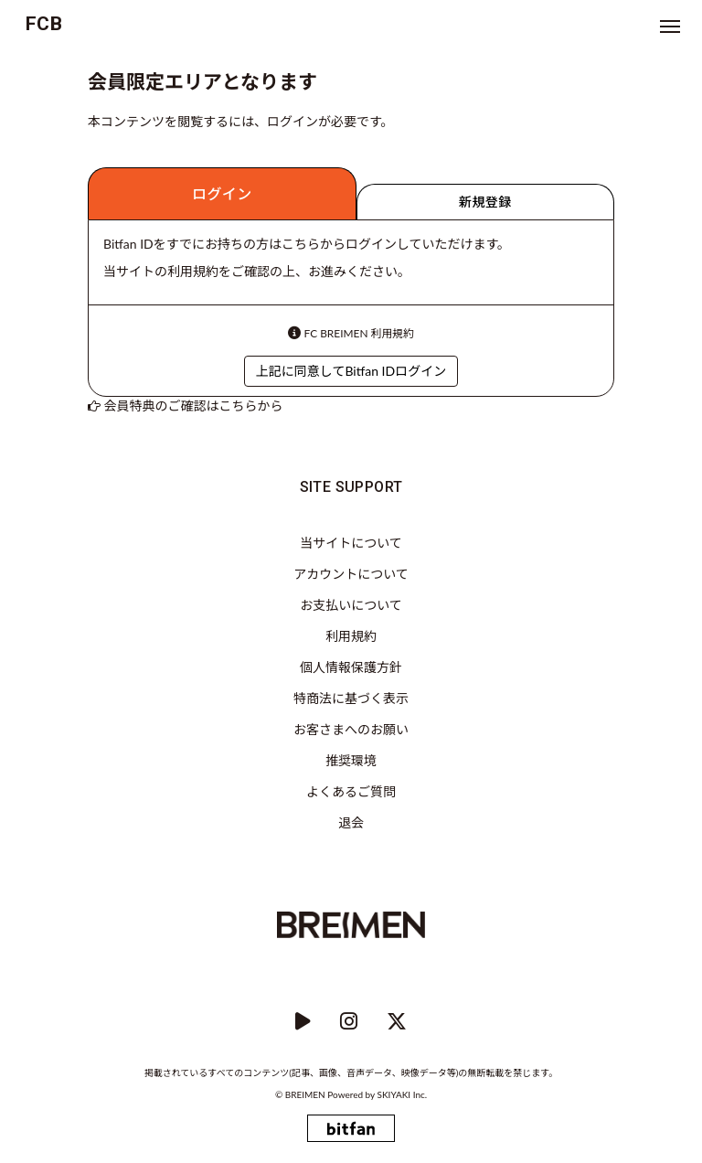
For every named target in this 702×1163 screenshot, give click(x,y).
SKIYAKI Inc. (403, 1094)
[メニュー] (670, 27)
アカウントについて (351, 574)
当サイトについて (351, 542)
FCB (44, 24)
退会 (351, 822)
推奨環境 (351, 760)
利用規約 (351, 636)
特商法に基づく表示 (351, 698)
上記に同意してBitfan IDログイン (351, 371)
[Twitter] (396, 1022)
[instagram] (349, 1022)
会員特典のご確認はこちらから (193, 405)
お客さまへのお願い (351, 729)
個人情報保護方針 (351, 667)
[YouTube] (303, 1022)
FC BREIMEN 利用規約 (359, 333)
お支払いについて (351, 605)
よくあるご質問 (351, 791)
